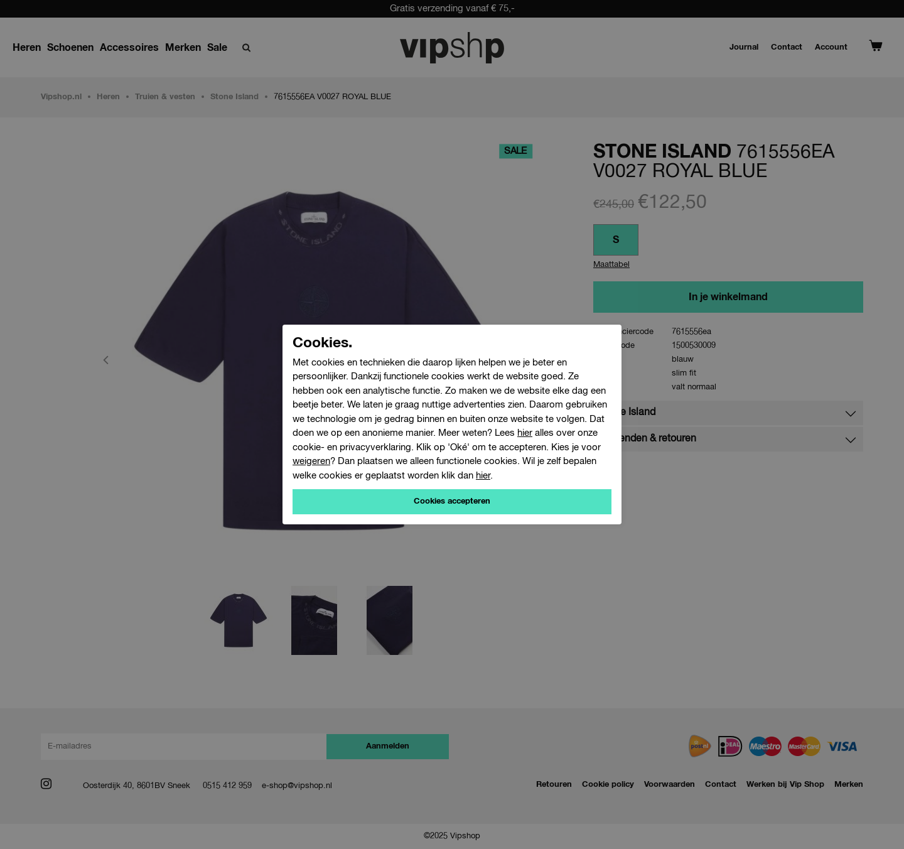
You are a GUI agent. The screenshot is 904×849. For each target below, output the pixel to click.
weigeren (311, 461)
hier (524, 433)
